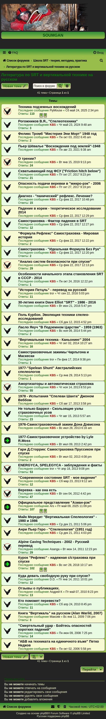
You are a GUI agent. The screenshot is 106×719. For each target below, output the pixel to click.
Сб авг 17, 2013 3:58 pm (75, 403)
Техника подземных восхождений (47, 107)
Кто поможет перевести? (39, 601)
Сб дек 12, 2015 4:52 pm (75, 322)
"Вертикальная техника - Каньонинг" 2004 (54, 340)
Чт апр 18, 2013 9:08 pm (73, 468)
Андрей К (56, 591)
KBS (53, 124)
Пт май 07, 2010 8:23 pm (81, 591)
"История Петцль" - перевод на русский (52, 290)
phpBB (44, 713)
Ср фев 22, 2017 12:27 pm (76, 224)
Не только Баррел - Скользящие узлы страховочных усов (50, 410)
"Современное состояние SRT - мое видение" (57, 477)
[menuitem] (13, 52)
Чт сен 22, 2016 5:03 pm (73, 293)
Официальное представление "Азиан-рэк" (54, 502)
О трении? (27, 158)
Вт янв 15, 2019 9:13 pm (75, 162)
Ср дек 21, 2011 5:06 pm (75, 524)
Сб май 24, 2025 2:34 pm (81, 110)
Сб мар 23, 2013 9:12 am (75, 481)
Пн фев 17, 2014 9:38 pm (73, 359)
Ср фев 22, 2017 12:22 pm (76, 240)
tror (52, 293)
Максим (55, 616)
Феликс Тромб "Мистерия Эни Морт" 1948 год (57, 134)
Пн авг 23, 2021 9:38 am (75, 149)
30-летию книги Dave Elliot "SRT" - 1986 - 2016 (57, 302)
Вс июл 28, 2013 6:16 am (75, 428)
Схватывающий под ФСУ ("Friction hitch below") (59, 171)
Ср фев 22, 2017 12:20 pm (76, 252)
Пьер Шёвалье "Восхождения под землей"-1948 (59, 146)
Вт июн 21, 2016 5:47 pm (75, 306)
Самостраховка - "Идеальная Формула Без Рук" (59, 249)
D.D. (52, 579)
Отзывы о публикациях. (39, 588)
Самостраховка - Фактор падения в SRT (52, 221)
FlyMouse (56, 110)
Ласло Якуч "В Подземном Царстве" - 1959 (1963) (60, 327)
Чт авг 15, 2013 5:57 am (74, 416)
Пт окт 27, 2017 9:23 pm (75, 174)
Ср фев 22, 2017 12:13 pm (76, 265)
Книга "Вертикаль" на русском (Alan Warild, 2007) (60, 613)
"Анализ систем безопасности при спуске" (54, 261)
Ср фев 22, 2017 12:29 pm (76, 215)
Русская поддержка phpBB (53, 716)
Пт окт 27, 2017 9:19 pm (75, 187)
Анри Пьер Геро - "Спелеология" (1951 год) (55, 529)
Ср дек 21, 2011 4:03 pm (75, 533)
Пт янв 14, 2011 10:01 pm (75, 579)
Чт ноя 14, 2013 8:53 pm (75, 387)
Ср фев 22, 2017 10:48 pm (76, 199)
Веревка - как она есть (37, 490)
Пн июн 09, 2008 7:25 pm (75, 633)
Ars (52, 506)
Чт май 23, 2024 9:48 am (75, 124)
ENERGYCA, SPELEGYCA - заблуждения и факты (60, 465)
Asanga (54, 549)
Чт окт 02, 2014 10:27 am (75, 343)
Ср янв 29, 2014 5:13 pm (75, 375)
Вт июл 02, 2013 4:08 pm (75, 456)
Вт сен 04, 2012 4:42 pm (75, 493)
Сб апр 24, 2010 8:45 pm (75, 604)
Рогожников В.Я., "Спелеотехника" (48, 121)
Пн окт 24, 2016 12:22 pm (76, 281)
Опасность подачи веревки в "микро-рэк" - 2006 (59, 183)
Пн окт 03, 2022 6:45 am (75, 137)
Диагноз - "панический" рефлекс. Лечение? (55, 196)
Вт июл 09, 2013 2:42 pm (75, 444)
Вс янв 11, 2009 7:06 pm (79, 616)
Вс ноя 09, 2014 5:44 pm (75, 330)
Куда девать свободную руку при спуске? (54, 576)
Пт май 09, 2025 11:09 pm (74, 506)
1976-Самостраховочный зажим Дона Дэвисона (59, 424)
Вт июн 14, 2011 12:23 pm (80, 549)
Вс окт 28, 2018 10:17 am (75, 565)
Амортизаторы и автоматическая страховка (56, 384)
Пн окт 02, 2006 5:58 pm (75, 649)
